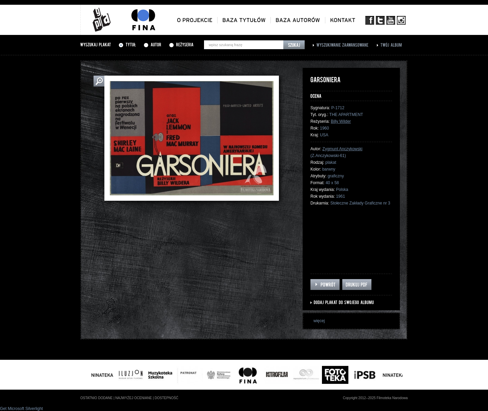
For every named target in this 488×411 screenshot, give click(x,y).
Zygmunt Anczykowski (342, 148)
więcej (319, 320)
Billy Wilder (341, 121)
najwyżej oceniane (133, 398)
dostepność (166, 398)
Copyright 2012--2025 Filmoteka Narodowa (375, 398)
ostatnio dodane (96, 398)
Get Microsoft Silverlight (21, 408)
